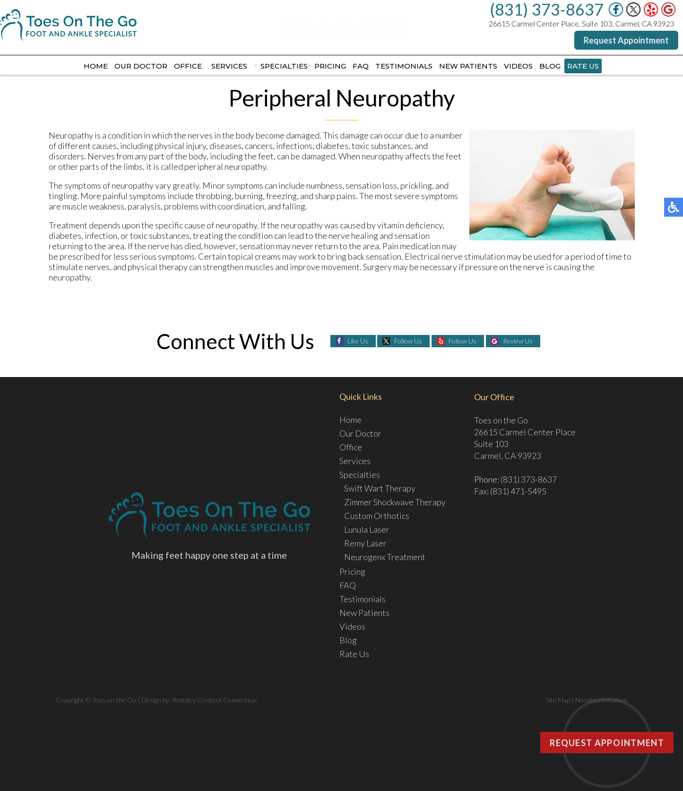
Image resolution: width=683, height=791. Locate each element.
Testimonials (403, 66)
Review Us (518, 341)
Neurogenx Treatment (384, 557)
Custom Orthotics (376, 515)
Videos (518, 66)
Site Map (558, 700)
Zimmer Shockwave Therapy (395, 502)
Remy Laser (365, 543)
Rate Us (583, 66)
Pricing (330, 66)
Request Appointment (626, 40)
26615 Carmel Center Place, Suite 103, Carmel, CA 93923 (581, 23)
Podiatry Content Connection (214, 700)
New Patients (468, 66)
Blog (550, 66)
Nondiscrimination (601, 700)
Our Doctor (140, 66)
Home (96, 66)
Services (229, 66)
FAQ (361, 66)
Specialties (284, 66)
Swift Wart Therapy (379, 488)
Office (188, 66)
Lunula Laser (366, 529)
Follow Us (408, 341)
